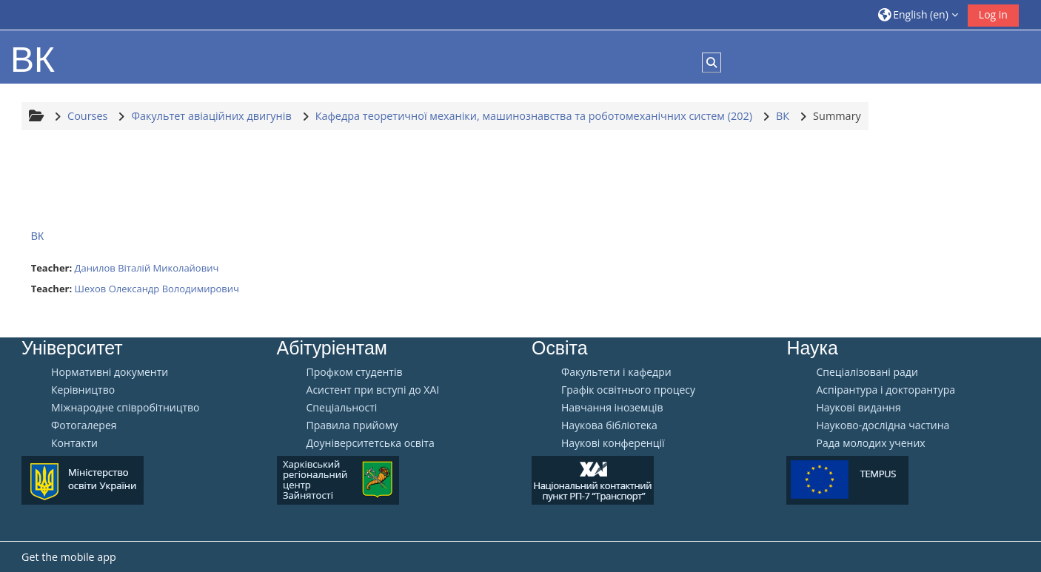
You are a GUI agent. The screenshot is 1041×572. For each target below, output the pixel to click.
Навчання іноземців (612, 408)
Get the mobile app (68, 557)
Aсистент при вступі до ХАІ (373, 390)
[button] (918, 14)
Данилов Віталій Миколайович (147, 268)
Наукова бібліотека (609, 425)
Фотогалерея (83, 425)
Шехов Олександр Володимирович (157, 288)
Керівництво (83, 390)
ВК (37, 236)
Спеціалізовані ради (866, 372)
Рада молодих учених (870, 443)
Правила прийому (352, 425)
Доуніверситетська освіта (371, 443)
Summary (837, 116)
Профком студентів (355, 372)
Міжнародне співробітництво (125, 408)
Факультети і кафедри (616, 372)
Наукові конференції (613, 443)
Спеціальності (342, 408)
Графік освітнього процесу (628, 390)
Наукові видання (858, 408)
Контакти (74, 443)
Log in (993, 14)
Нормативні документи (109, 372)
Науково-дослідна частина (882, 425)
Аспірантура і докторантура (885, 390)
